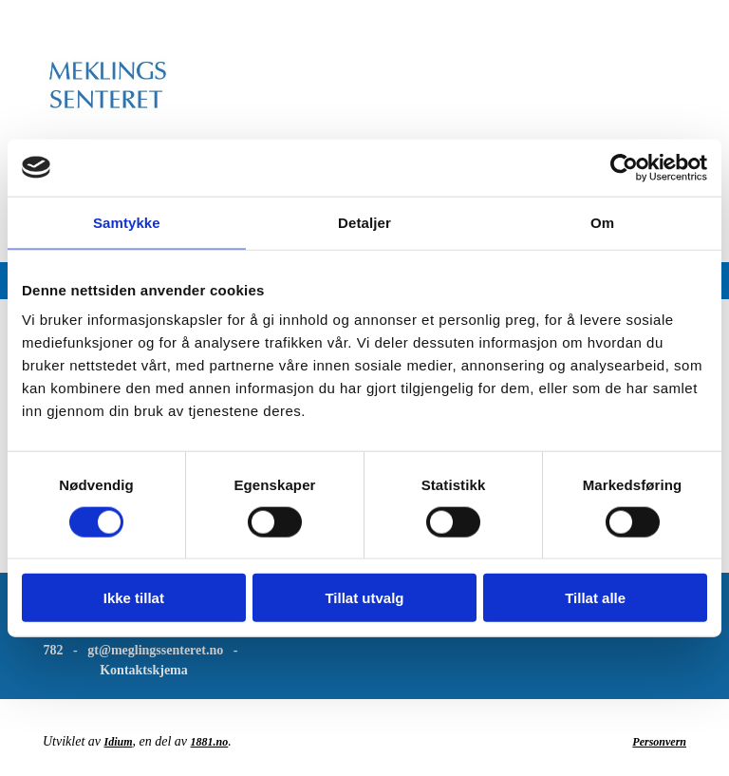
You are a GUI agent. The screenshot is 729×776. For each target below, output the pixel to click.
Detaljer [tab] (364, 222)
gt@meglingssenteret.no (155, 650)
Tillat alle (595, 598)
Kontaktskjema (144, 670)
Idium (118, 741)
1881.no (210, 741)
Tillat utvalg (364, 598)
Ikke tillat (133, 598)
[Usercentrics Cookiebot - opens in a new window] (624, 167)
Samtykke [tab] (126, 222)
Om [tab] (602, 222)
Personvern (659, 741)
